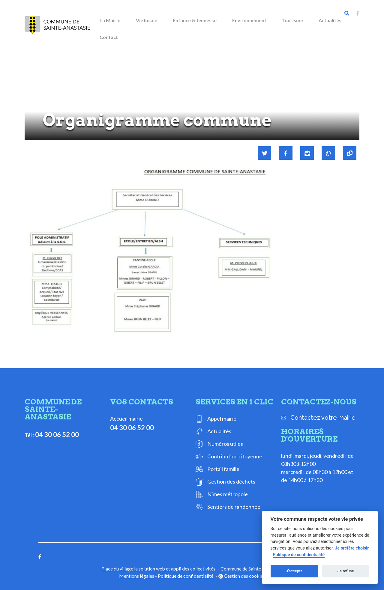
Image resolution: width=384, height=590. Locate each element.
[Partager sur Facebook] (285, 153)
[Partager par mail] (307, 153)
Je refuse (346, 571)
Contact (109, 37)
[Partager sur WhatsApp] (328, 153)
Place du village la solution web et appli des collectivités (158, 568)
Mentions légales (136, 576)
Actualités (330, 20)
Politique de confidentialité (185, 576)
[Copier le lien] (349, 153)
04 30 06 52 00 (57, 435)
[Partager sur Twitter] (264, 153)
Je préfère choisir (352, 548)
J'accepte (294, 571)
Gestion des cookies (244, 576)
